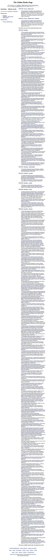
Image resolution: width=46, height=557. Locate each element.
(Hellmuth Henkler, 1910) (32, 176)
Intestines (5, 15)
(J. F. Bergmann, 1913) (32, 319)
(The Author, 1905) (29, 509)
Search (14, 550)
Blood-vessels (5, 17)
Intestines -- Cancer (28, 189)
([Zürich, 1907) (33, 95)
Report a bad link (23, 548)
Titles (28, 550)
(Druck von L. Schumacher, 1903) (31, 122)
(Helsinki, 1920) (33, 134)
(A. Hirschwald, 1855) (33, 417)
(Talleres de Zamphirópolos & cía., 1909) (32, 155)
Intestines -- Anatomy (28, 173)
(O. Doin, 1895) (33, 281)
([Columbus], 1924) (32, 159)
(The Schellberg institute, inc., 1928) (32, 163)
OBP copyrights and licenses (22, 555)
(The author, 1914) (29, 441)
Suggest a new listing (32, 548)
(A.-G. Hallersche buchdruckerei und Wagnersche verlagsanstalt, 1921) (32, 316)
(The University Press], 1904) (33, 139)
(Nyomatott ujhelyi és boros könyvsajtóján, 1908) (32, 84)
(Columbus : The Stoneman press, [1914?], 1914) (33, 527)
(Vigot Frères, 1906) (31, 406)
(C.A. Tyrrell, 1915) (33, 277)
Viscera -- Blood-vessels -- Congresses (31, 18)
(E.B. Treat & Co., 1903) (33, 351)
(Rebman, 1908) (30, 437)
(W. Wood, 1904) (33, 358)
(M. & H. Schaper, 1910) (32, 126)
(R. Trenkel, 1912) (32, 327)
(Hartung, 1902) (32, 345)
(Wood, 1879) (33, 226)
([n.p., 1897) (33, 152)
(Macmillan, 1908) (33, 366)
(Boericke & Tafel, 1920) (33, 410)
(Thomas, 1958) (32, 170)
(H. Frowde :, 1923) (29, 333)
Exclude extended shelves (33, 5)
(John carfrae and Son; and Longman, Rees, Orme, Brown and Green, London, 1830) (32, 530)
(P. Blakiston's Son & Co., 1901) (32, 243)
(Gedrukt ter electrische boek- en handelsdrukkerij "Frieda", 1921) (32, 308)
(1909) (33, 114)
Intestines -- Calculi (28, 183)
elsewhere (15, 11)
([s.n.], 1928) (32, 312)
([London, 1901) (31, 102)
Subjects (31, 550)
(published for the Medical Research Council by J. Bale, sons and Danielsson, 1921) (32, 233)
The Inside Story (31, 552)
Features (20, 552)
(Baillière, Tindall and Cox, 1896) (32, 204)
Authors (24, 550)
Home (10, 550)
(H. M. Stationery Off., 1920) (32, 521)
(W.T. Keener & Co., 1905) (32, 473)
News (17, 552)
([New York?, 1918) (33, 53)
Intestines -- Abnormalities (29, 166)
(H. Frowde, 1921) (32, 336)
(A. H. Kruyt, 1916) (32, 46)
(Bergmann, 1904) (32, 81)
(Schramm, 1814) (32, 89)
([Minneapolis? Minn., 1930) (33, 68)
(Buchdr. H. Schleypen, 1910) (32, 186)
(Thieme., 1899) (33, 107)
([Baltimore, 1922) (33, 424)
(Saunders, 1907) (33, 379)
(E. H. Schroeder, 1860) (32, 414)
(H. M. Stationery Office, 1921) (32, 517)
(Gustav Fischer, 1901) (31, 92)
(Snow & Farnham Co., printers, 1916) (33, 361)
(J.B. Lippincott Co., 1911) (32, 387)
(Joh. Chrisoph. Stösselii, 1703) (32, 370)
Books (13, 552)
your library (10, 11)
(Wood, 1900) (33, 200)
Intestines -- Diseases (28, 208)
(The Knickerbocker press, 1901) (33, 488)
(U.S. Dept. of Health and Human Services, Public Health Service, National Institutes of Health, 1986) (33, 513)
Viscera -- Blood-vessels (7, 21)
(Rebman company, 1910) (32, 270)
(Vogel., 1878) (33, 142)
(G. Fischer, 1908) (33, 72)
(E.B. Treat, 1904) (33, 286)
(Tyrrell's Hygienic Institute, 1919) (33, 399)
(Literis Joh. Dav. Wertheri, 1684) (31, 403)
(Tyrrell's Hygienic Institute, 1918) (33, 501)
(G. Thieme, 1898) (33, 267)
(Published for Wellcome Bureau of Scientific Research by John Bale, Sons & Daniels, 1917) (33, 431)
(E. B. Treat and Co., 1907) (32, 384)
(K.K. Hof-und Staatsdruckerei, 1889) (32, 149)
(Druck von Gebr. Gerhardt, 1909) (33, 330)
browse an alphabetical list (17, 6)
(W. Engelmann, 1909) (32, 99)
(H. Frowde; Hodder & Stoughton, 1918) (32, 131)
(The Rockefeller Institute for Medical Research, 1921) (32, 257)
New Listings (18, 550)
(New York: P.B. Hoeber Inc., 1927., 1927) (33, 215)
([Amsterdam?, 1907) (33, 76)
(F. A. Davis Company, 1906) (33, 395)
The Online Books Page (23, 2)
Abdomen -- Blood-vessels (8, 16)
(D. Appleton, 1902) (31, 390)
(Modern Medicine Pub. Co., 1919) (32, 463)
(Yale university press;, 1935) (32, 322)
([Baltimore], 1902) (32, 33)
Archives (25, 552)
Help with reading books (14, 548)
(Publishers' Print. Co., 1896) (33, 292)
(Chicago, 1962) (32, 50)
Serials (35, 550)
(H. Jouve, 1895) (32, 443)
